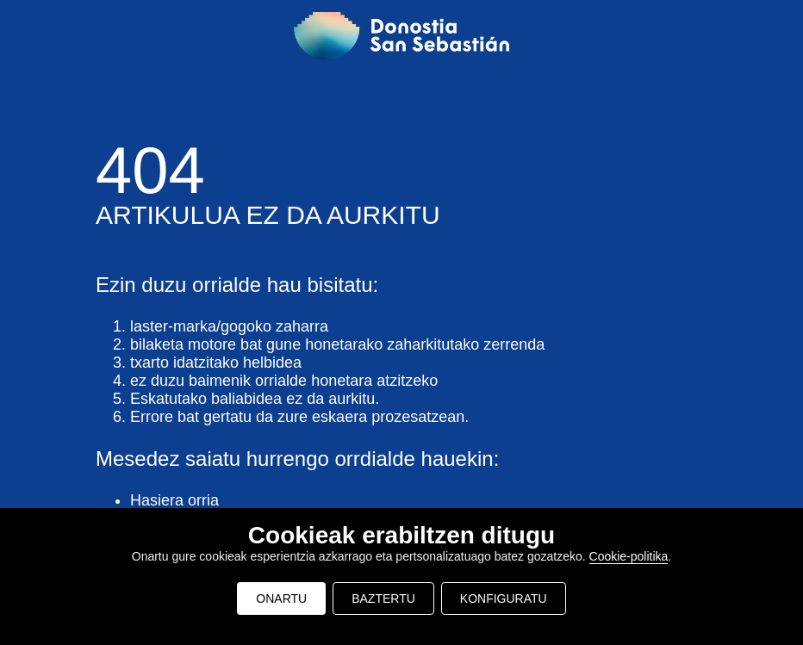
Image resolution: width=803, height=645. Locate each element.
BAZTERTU (383, 598)
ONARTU (281, 598)
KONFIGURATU (503, 598)
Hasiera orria (174, 500)
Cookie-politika (629, 556)
